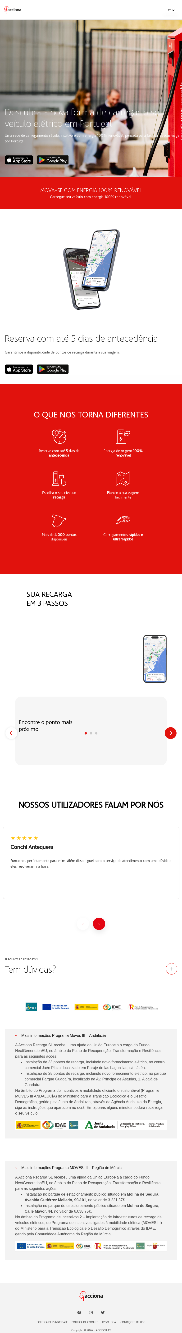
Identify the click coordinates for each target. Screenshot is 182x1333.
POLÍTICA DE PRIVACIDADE (52, 1322)
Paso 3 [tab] (96, 733)
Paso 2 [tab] (91, 733)
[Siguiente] (99, 924)
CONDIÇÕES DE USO (133, 1322)
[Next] (171, 733)
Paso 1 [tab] (86, 733)
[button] (171, 10)
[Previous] (11, 733)
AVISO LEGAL (109, 1322)
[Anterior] (83, 924)
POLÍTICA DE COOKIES (85, 1322)
